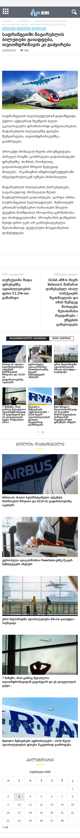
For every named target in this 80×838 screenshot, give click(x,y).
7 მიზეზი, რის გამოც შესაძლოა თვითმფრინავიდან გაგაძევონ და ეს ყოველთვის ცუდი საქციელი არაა (14, 414)
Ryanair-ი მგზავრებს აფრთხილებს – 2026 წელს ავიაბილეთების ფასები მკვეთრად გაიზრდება (39, 416)
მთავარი (7, 21)
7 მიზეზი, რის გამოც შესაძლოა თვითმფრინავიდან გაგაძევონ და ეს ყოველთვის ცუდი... (39, 682)
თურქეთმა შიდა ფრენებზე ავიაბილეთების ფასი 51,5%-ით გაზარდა (17, 289)
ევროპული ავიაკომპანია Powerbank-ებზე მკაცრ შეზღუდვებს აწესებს (38, 371)
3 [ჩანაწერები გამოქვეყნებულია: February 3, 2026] (19, 796)
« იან (5, 827)
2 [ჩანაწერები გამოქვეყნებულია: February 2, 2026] (8, 796)
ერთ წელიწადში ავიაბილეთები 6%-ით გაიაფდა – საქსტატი (65, 368)
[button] (73, 12)
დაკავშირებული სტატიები (28, 338)
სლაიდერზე (38, 29)
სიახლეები (23, 29)
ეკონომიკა (23, 21)
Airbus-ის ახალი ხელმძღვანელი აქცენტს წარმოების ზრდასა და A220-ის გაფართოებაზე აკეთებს (13, 373)
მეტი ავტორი (61, 338)
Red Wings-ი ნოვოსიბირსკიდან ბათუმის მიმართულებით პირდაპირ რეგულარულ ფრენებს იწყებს (65, 414)
